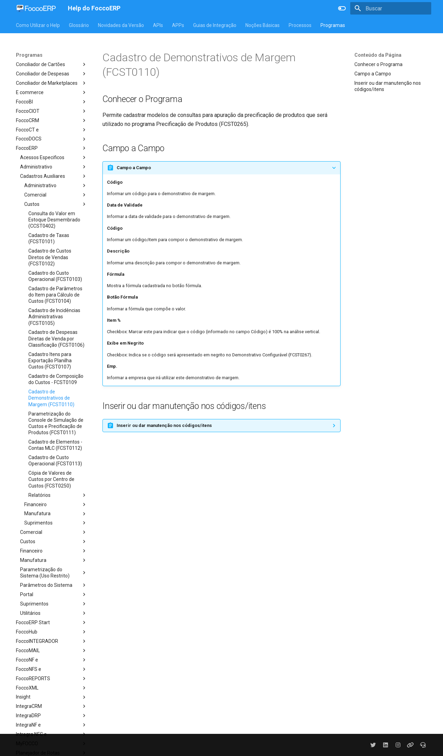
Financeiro (55, 504)
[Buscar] (390, 8)
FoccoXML (51, 688)
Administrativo (53, 167)
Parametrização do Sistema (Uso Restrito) (53, 573)
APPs (178, 25)
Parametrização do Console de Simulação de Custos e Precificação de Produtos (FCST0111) (55, 423)
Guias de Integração (214, 25)
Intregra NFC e (51, 734)
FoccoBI (51, 102)
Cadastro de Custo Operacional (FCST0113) (55, 460)
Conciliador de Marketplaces (51, 83)
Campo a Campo (372, 73)
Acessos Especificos (53, 157)
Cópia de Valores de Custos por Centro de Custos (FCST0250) (51, 479)
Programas (332, 25)
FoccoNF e (51, 660)
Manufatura (55, 514)
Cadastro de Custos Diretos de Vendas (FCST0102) (49, 257)
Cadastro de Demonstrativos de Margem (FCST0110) (51, 398)
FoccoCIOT (51, 111)
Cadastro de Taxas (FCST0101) (48, 238)
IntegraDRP (51, 715)
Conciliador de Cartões (51, 64)
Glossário (79, 25)
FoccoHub (51, 632)
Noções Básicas (262, 25)
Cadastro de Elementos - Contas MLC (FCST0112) (55, 445)
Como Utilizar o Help (38, 25)
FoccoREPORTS (51, 678)
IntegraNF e (51, 725)
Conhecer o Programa (378, 64)
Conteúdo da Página (377, 55)
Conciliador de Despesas (51, 74)
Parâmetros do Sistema (53, 585)
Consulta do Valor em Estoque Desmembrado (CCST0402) (54, 220)
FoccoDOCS (51, 139)
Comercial (55, 195)
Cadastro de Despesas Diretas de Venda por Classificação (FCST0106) (56, 338)
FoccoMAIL (51, 650)
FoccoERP (51, 148)
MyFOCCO (51, 743)
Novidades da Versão (121, 25)
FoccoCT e (51, 130)
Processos (300, 25)
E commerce (51, 92)
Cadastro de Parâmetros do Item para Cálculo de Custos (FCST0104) (55, 295)
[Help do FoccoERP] (36, 8)
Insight (51, 697)
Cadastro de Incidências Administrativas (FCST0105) (54, 317)
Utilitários (53, 613)
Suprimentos (55, 523)
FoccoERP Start (51, 622)
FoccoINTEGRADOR (51, 641)
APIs (158, 25)
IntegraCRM (51, 706)
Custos (55, 204)
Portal (53, 594)
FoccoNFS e (51, 669)
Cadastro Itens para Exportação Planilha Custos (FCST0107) (50, 361)
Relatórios (57, 495)
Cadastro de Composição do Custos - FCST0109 (55, 379)
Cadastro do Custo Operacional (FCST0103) (55, 276)
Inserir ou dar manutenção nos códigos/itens (387, 86)
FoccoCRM (51, 120)
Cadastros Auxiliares (53, 176)
